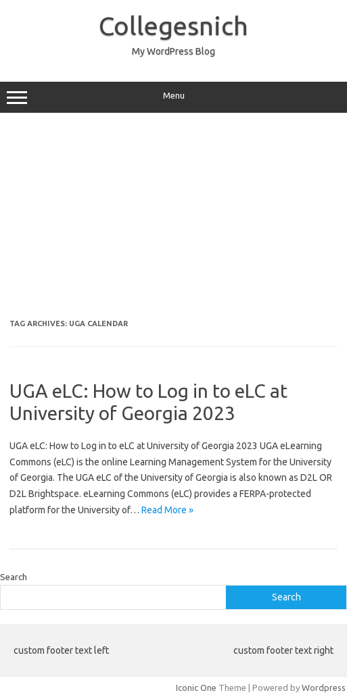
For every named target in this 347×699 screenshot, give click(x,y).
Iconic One (196, 687)
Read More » (167, 509)
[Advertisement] (173, 220)
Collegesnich (173, 25)
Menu (173, 97)
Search (13, 576)
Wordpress (324, 687)
